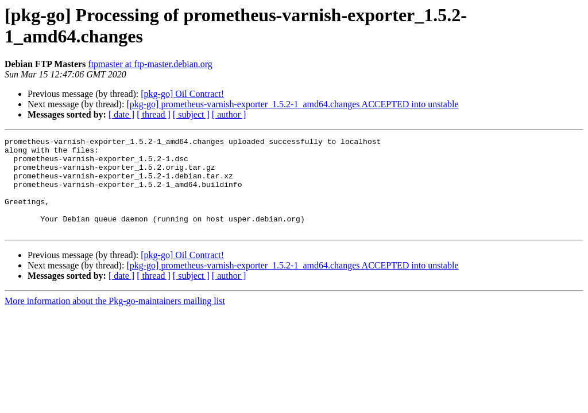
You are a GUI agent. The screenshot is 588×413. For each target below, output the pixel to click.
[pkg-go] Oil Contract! (182, 94)
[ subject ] (191, 114)
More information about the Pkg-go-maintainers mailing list (115, 320)
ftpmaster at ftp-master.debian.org (150, 64)
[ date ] (121, 114)
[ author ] (229, 114)
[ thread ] (154, 114)
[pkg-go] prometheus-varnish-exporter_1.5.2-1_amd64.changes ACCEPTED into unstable (292, 104)
